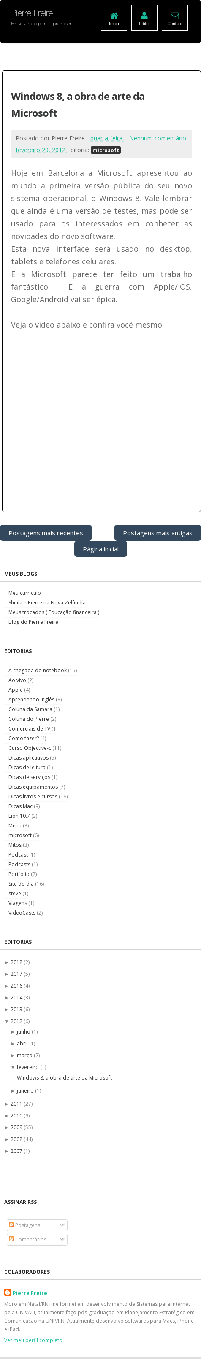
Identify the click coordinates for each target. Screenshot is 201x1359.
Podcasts (20, 864)
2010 (17, 1115)
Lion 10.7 (19, 815)
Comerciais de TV (30, 728)
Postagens (24, 1225)
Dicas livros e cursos (33, 796)
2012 (17, 1021)
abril (23, 1043)
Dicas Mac (21, 806)
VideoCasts (22, 912)
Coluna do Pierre (29, 718)
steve (15, 893)
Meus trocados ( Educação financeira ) (53, 612)
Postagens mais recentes (45, 533)
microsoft (105, 150)
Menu (15, 825)
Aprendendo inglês (32, 699)
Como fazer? (24, 738)
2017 (17, 974)
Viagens (18, 903)
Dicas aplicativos (29, 757)
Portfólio (19, 874)
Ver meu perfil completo (33, 1340)
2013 (17, 1009)
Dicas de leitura (27, 767)
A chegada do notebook (38, 670)
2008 (17, 1139)
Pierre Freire (30, 1293)
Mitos (15, 845)
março (25, 1055)
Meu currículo (24, 592)
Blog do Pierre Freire (33, 622)
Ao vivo (17, 680)
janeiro (26, 1090)
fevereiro (28, 1067)
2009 (17, 1127)
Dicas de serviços (30, 777)
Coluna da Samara (31, 709)
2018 (17, 962)
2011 (17, 1103)
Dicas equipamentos (33, 786)
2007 (17, 1151)
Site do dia (21, 883)
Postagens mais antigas (158, 533)
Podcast (18, 854)
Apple (16, 689)
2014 (17, 997)
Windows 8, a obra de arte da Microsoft (64, 1077)
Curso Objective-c (30, 748)
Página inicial (101, 549)
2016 (17, 985)
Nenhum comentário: (158, 138)
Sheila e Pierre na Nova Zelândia (47, 602)
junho (24, 1031)
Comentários (27, 1239)
